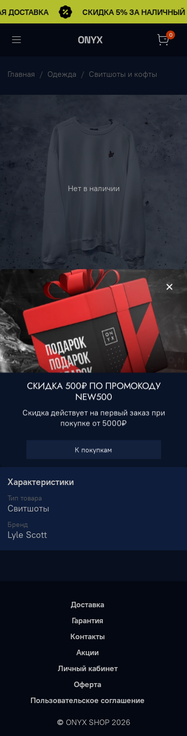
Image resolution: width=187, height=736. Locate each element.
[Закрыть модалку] (169, 287)
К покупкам (93, 449)
